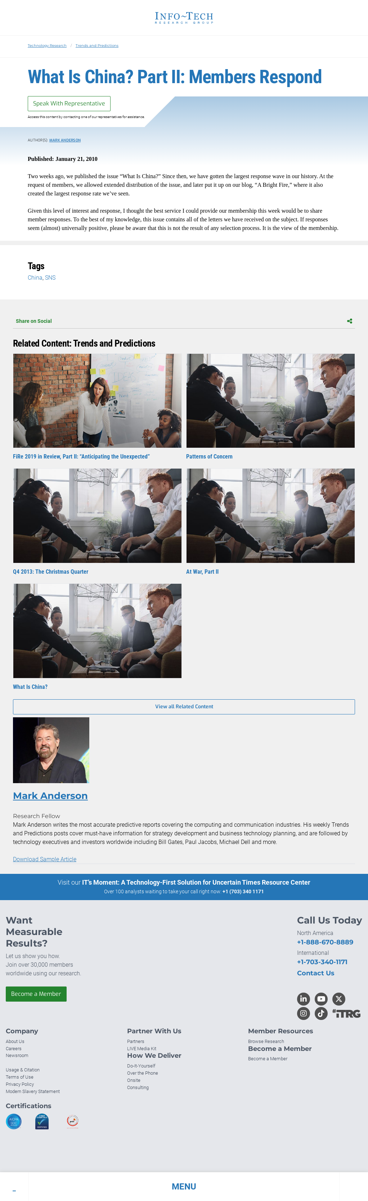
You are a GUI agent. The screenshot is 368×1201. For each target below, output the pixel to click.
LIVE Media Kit (141, 1048)
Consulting (138, 1087)
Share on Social (184, 321)
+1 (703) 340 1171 (243, 891)
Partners (135, 1041)
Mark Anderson (65, 140)
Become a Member (36, 994)
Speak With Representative (69, 103)
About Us (15, 1041)
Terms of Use (19, 1077)
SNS (50, 277)
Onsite (133, 1080)
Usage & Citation (23, 1070)
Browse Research (266, 1041)
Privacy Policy (20, 1084)
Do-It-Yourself (141, 1066)
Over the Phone (142, 1073)
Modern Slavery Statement (33, 1091)
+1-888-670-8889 (325, 942)
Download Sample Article (44, 859)
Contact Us (316, 973)
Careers (14, 1048)
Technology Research (47, 45)
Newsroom (17, 1055)
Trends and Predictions (97, 45)
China (35, 277)
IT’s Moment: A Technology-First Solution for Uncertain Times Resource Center (196, 882)
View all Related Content (184, 706)
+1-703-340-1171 (322, 962)
